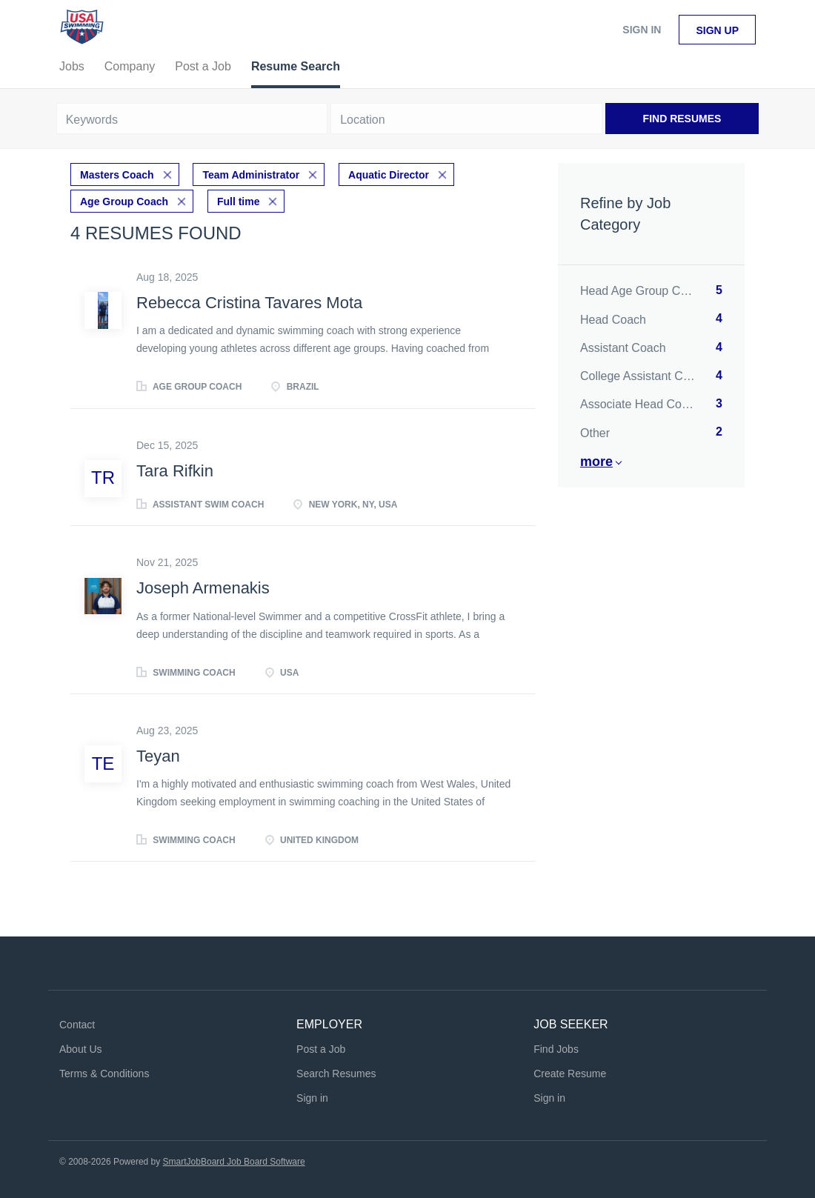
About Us (80, 1049)
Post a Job (320, 1049)
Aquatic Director (388, 175)
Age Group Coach (124, 201)
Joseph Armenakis (203, 588)
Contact (77, 1025)
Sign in (641, 30)
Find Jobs (556, 1049)
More (596, 461)
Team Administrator (250, 175)
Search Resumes (336, 1073)
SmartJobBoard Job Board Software (234, 1162)
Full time (238, 201)
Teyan (158, 756)
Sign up (717, 30)
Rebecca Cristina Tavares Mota (249, 302)
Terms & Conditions (104, 1073)
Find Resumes (682, 118)
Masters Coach (117, 175)
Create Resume (569, 1073)
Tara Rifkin (174, 471)
